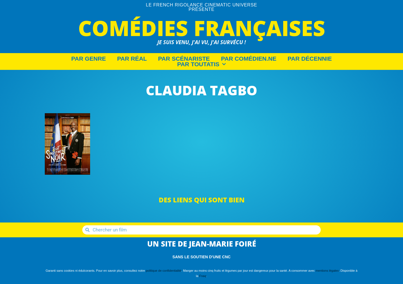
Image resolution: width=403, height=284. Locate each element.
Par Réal (132, 58)
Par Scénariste (184, 58)
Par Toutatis (201, 64)
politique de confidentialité (163, 270)
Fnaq (202, 276)
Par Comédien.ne (249, 58)
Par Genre (88, 58)
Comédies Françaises (201, 27)
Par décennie (310, 58)
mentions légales (327, 270)
